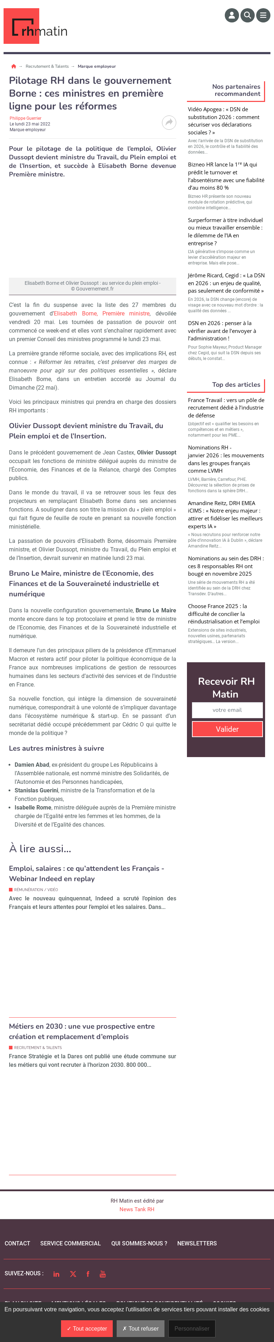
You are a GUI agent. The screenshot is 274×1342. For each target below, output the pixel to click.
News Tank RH (137, 1209)
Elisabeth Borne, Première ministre (101, 313)
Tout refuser (140, 1329)
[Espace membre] (232, 15)
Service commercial (70, 1243)
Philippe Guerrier (25, 118)
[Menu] (263, 15)
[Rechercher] (247, 15)
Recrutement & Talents (48, 66)
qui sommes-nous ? (139, 1243)
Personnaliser (191, 1329)
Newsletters (197, 1243)
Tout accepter (87, 1329)
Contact (17, 1243)
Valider (227, 729)
